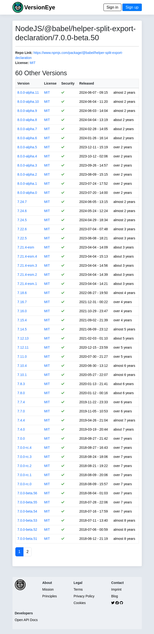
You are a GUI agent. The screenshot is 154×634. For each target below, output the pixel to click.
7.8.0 (21, 393)
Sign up (131, 7)
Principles (49, 596)
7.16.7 (22, 302)
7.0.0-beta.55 (27, 502)
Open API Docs (26, 620)
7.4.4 (21, 420)
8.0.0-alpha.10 (28, 102)
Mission (48, 589)
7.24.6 (22, 211)
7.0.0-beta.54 (27, 511)
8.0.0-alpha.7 (27, 129)
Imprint (116, 589)
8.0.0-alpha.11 (28, 92)
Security (67, 83)
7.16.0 (22, 311)
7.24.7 (22, 202)
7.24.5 (22, 220)
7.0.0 (21, 438)
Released (86, 83)
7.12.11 (23, 347)
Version (23, 83)
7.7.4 (21, 402)
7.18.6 (22, 293)
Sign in (112, 7)
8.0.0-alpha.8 (27, 120)
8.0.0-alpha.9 (27, 111)
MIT (32, 63)
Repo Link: (24, 53)
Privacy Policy (84, 596)
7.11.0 (22, 356)
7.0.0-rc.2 (24, 466)
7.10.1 (22, 375)
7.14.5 (22, 329)
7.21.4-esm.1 (27, 284)
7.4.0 (21, 429)
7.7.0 (21, 411)
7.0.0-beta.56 (27, 493)
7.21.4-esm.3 (27, 265)
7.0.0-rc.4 (24, 448)
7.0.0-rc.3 (24, 457)
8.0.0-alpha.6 (27, 138)
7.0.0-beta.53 (27, 520)
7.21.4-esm (25, 247)
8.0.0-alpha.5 (27, 147)
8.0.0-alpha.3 (27, 165)
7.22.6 (22, 229)
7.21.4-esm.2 (27, 275)
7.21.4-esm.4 (27, 256)
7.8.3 (21, 384)
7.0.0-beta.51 (27, 539)
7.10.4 (22, 366)
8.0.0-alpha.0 (27, 193)
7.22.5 (22, 238)
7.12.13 (23, 338)
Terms (78, 589)
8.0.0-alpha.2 (27, 174)
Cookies (80, 603)
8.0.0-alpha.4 (27, 156)
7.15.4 (22, 320)
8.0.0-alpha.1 (27, 183)
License (50, 83)
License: (22, 63)
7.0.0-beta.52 (27, 529)
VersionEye (39, 7)
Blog (114, 596)
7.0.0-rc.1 (24, 475)
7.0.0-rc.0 (24, 484)
